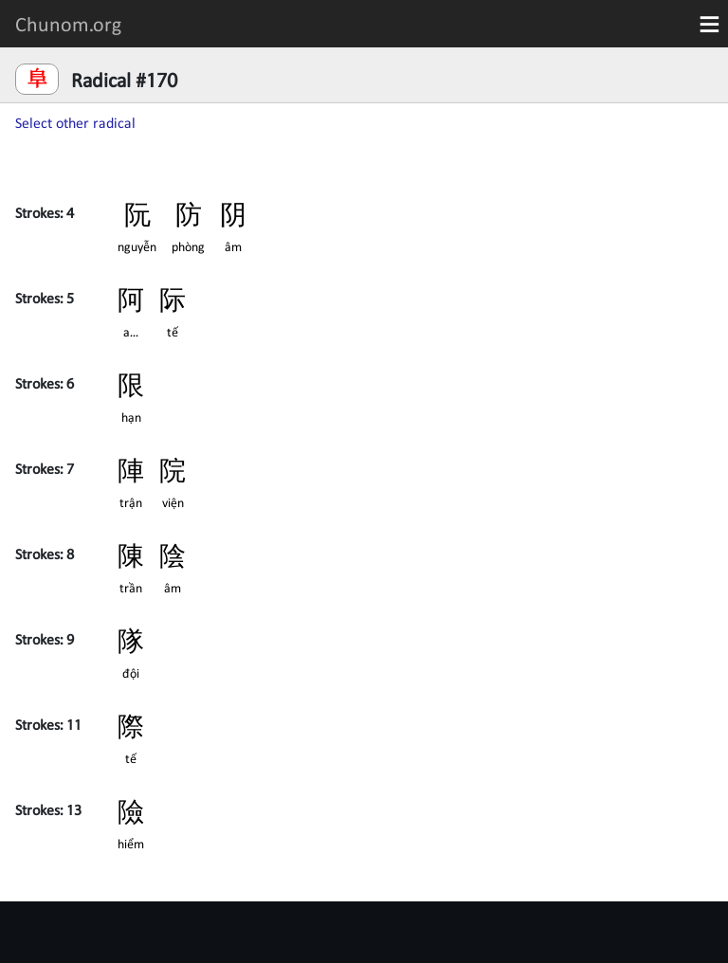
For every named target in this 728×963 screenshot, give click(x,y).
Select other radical (75, 122)
